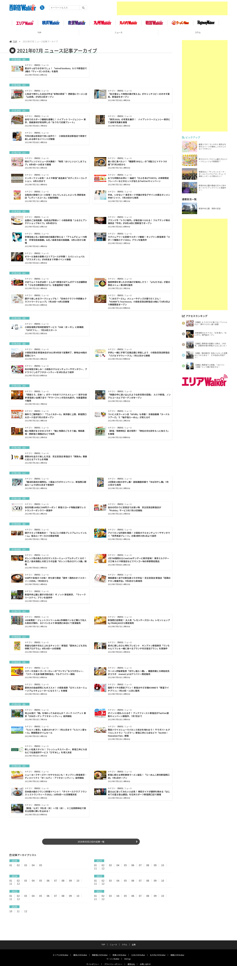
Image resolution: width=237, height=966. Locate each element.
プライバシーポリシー (113, 956)
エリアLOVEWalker (60, 947)
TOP (39, 32)
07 (140, 865)
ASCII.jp (127, 951)
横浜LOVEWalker (80, 947)
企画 (134, 937)
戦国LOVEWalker (177, 947)
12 (103, 868)
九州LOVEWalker (138, 947)
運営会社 (131, 956)
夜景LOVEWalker (119, 947)
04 (33, 865)
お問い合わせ (145, 956)
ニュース (118, 32)
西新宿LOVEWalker (100, 947)
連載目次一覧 (189, 199)
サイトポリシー (92, 956)
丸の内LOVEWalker (158, 947)
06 (132, 865)
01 (10, 865)
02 (18, 865)
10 (162, 865)
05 (40, 865)
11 (95, 868)
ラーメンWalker (112, 951)
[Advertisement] (172, 8)
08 (147, 865)
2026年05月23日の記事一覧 (91, 841)
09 (155, 865)
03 (25, 865)
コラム (124, 937)
